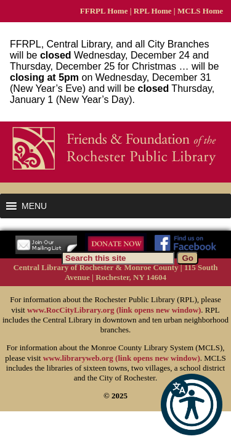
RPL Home (153, 10)
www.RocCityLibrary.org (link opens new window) (114, 309)
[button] (191, 404)
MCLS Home (200, 10)
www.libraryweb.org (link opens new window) (121, 358)
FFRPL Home (104, 10)
